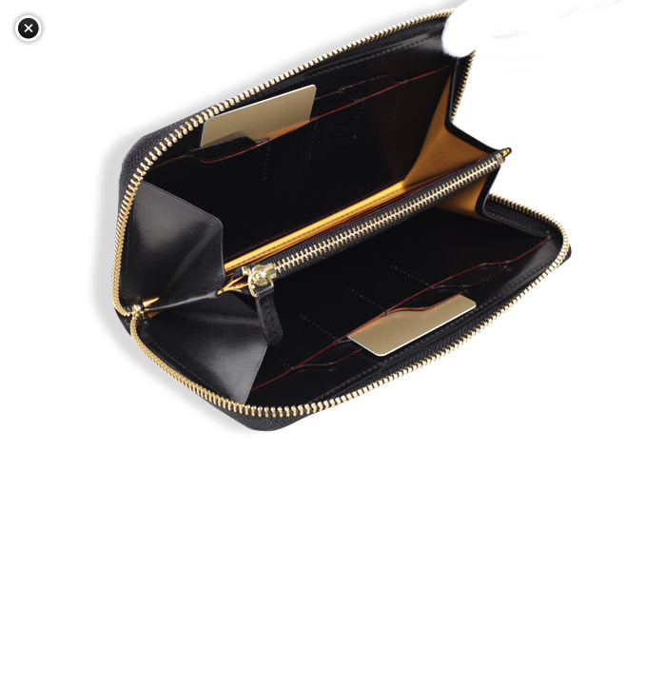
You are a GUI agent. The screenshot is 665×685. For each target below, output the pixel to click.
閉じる (29, 29)
